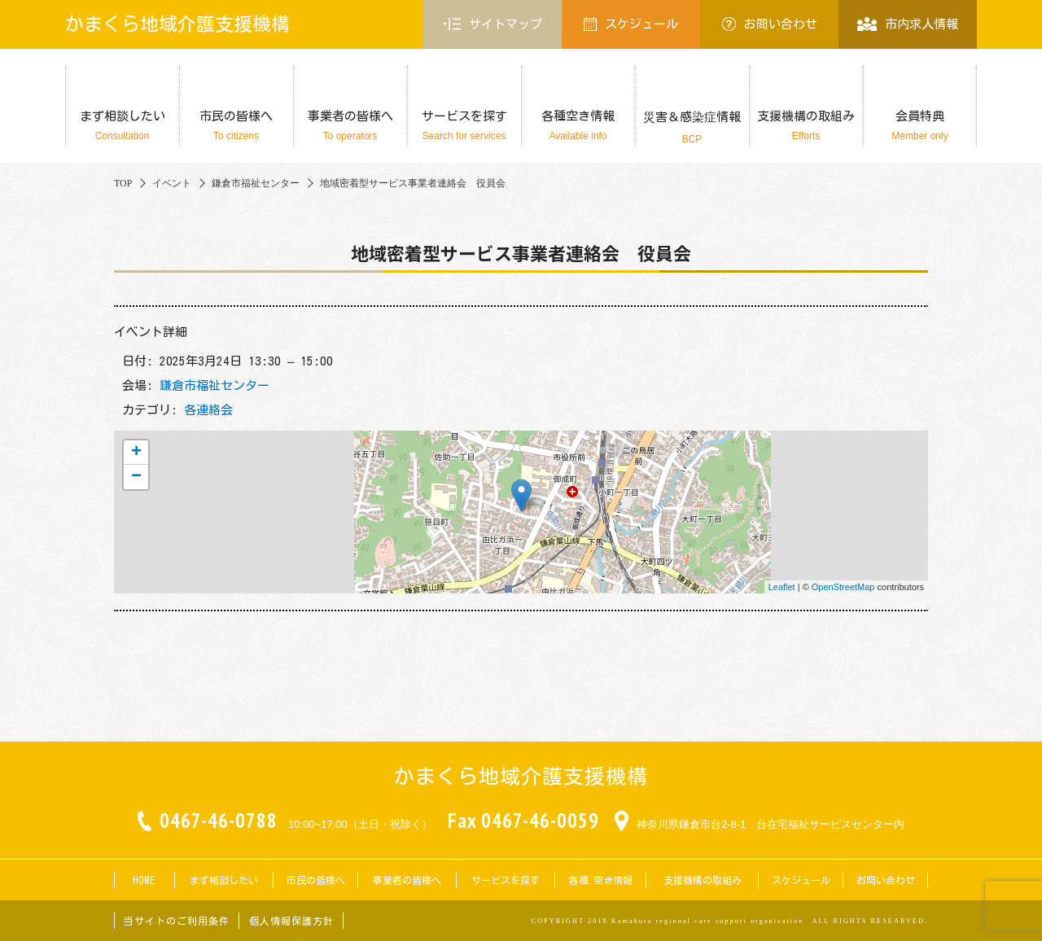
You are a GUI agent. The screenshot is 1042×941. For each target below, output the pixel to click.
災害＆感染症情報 (692, 128)
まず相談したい (122, 126)
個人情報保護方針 (291, 921)
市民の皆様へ (236, 126)
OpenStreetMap (843, 587)
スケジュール (631, 24)
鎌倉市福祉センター (214, 385)
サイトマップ (492, 24)
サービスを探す (464, 126)
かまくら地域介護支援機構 (177, 24)
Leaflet (781, 587)
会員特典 (920, 126)
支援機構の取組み (806, 126)
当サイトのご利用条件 (177, 921)
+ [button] (136, 452)
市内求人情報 (907, 24)
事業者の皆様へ (350, 126)
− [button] (136, 477)
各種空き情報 (578, 126)
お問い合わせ (769, 24)
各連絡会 (208, 410)
